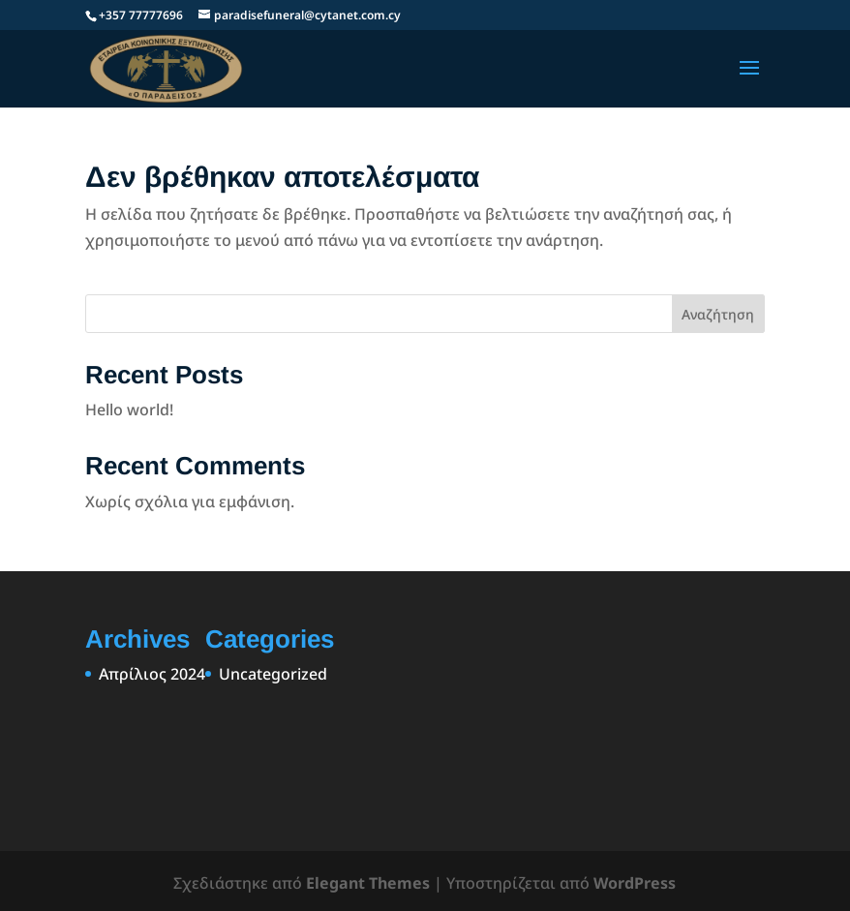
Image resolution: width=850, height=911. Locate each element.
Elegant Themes (368, 883)
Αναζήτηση (718, 314)
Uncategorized (273, 673)
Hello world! (129, 409)
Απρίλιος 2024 (152, 673)
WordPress (634, 883)
